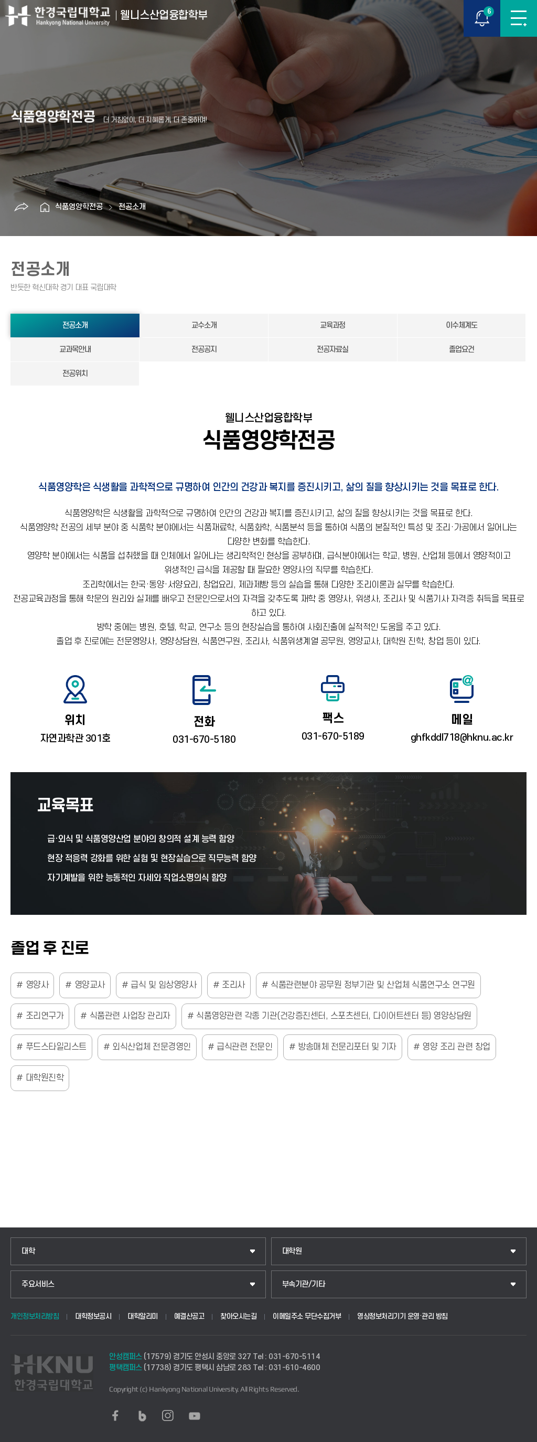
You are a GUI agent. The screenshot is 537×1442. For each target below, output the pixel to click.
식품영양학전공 (79, 206)
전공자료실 (332, 349)
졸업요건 (461, 349)
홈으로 (44, 207)
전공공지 (204, 349)
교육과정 (332, 325)
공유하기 (21, 207)
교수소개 (204, 325)
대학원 (292, 1251)
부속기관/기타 (303, 1284)
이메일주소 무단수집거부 (307, 1316)
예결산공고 (189, 1316)
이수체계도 (461, 325)
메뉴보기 (518, 18)
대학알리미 (142, 1316)
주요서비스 (38, 1284)
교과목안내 (75, 349)
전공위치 (75, 373)
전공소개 (132, 206)
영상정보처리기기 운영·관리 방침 (402, 1316)
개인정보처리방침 (34, 1316)
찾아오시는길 (238, 1316)
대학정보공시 (93, 1316)
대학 (28, 1251)
